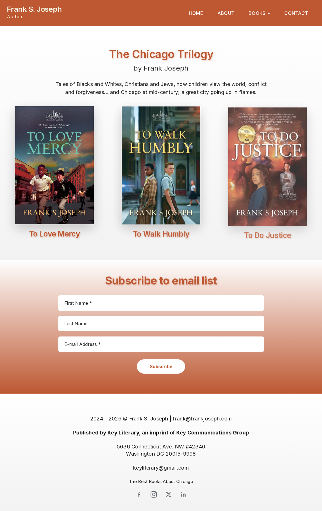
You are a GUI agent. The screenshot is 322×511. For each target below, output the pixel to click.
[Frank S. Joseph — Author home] (34, 12)
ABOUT (225, 13)
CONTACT (296, 13)
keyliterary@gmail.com (161, 468)
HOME (196, 13)
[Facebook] (139, 494)
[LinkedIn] (183, 494)
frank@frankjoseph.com (202, 419)
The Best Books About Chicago (161, 481)
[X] (168, 494)
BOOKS (257, 13)
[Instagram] (153, 494)
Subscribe (161, 366)
